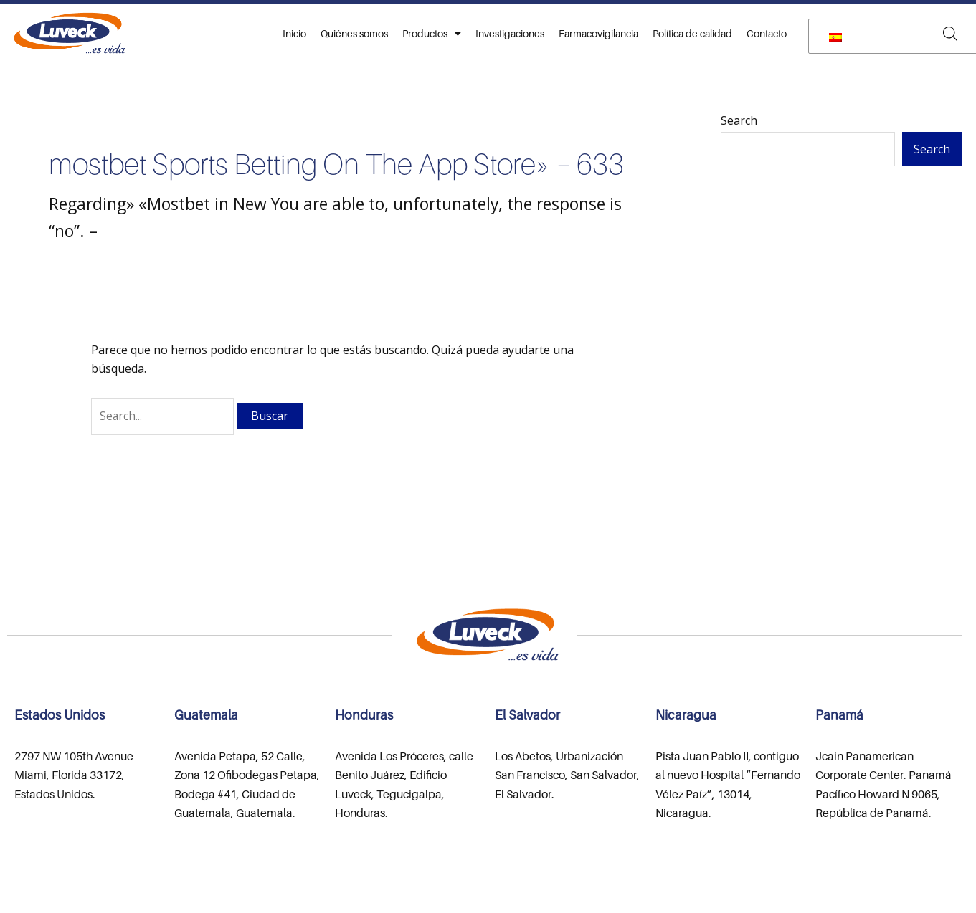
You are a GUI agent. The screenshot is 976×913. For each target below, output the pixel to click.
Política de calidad (692, 33)
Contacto (767, 33)
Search (739, 120)
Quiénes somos (354, 33)
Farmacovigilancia (598, 33)
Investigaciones (509, 33)
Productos (431, 34)
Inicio (294, 33)
